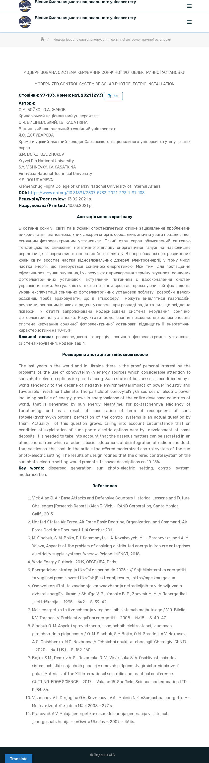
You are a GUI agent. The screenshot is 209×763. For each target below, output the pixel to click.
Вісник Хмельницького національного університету (85, 18)
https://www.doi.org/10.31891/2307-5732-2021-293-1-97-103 (86, 192)
